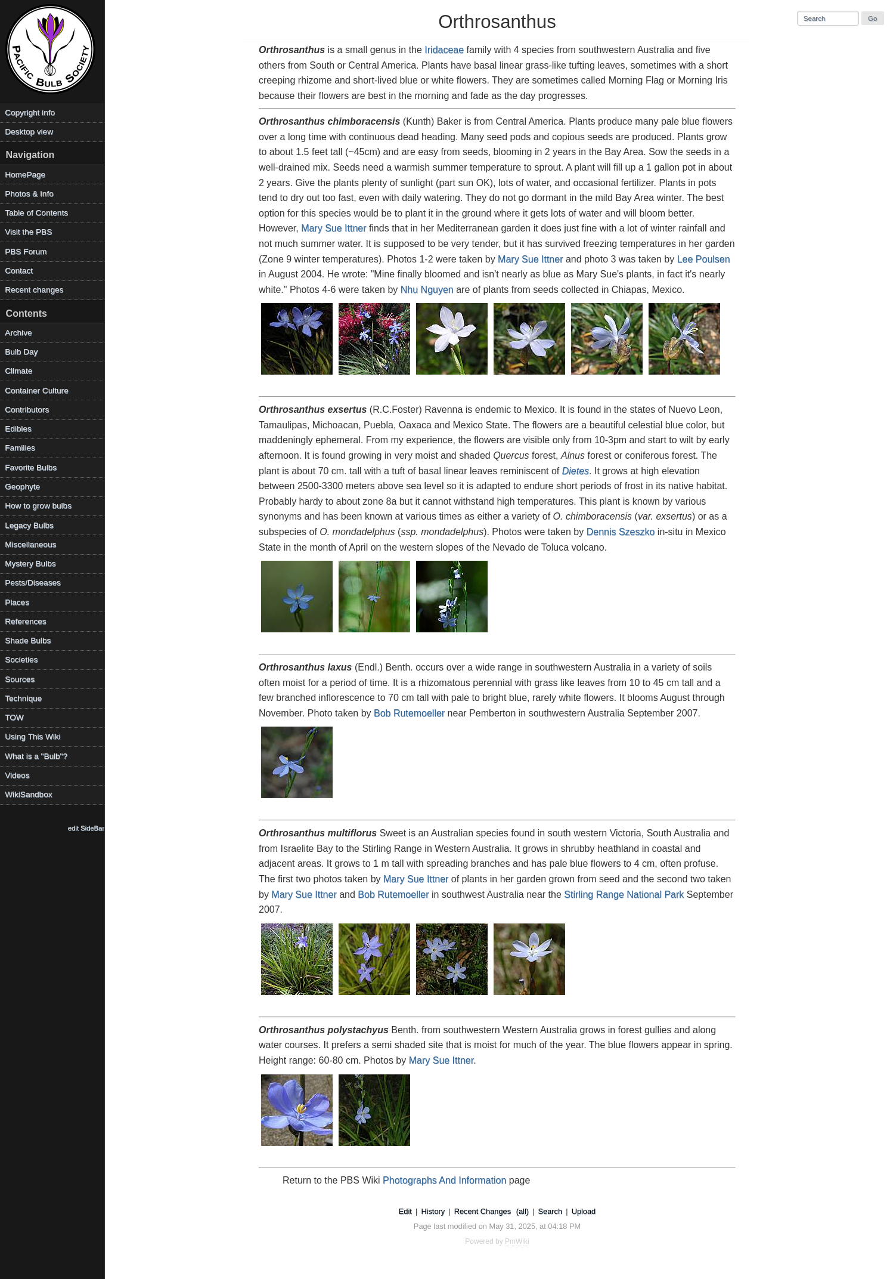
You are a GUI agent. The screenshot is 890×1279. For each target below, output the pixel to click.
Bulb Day (21, 351)
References (25, 621)
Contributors (27, 409)
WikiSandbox (28, 794)
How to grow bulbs (38, 505)
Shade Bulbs (28, 640)
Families (20, 447)
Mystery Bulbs (30, 563)
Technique (23, 698)
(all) (522, 1211)
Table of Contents (36, 212)
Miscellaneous (30, 544)
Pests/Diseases (33, 582)
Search (550, 1211)
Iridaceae (444, 50)
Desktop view (29, 131)
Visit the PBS (28, 231)
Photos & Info (29, 193)
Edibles (18, 428)
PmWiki (517, 1241)
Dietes (575, 471)
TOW (14, 717)
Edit (405, 1211)
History (433, 1211)
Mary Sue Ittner (333, 228)
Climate (18, 370)
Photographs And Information (444, 1180)
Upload (584, 1211)
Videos (17, 775)
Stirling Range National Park (624, 894)
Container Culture (37, 390)
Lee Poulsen (703, 259)
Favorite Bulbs (31, 467)
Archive (18, 332)
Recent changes (34, 289)
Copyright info (30, 112)
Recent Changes (482, 1211)
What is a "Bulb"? (36, 756)
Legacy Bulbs (29, 525)
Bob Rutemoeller (409, 713)
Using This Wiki (32, 736)
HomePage (25, 174)
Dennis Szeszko (621, 532)
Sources (20, 679)
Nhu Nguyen (427, 290)
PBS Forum (25, 251)
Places (17, 602)
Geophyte (22, 486)
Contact (19, 270)
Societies (21, 659)
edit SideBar (86, 828)
